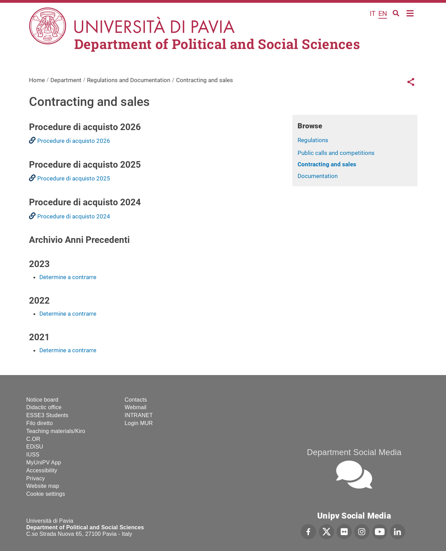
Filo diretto (39, 423)
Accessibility (41, 470)
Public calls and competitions (336, 152)
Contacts (136, 400)
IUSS (32, 454)
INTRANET (139, 415)
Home (410, 12)
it (373, 13)
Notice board (42, 400)
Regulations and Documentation (128, 80)
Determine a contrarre (67, 277)
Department (65, 80)
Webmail (135, 407)
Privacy (35, 478)
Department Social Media (354, 452)
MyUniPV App (43, 462)
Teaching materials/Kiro (55, 431)
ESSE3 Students (47, 415)
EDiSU (34, 447)
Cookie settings (45, 494)
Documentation (318, 176)
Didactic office (43, 407)
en (382, 13)
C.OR (33, 439)
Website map (42, 486)
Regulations (313, 140)
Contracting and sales (327, 164)
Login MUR (139, 423)
